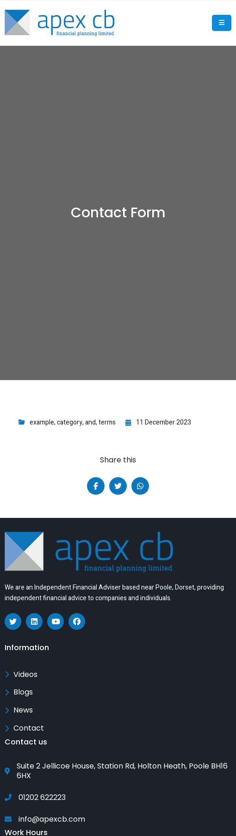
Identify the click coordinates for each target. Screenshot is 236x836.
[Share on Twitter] (118, 486)
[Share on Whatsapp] (140, 486)
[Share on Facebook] (96, 486)
